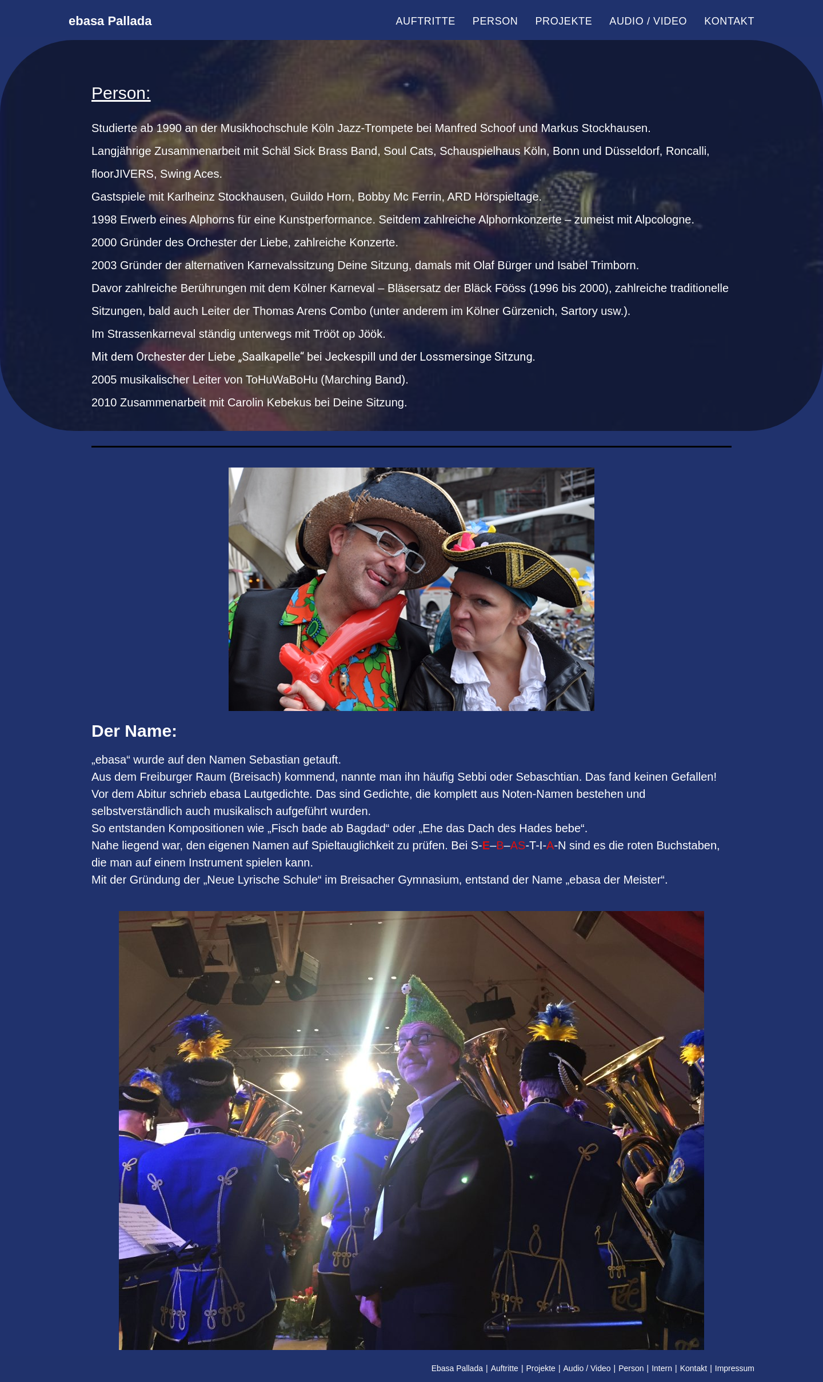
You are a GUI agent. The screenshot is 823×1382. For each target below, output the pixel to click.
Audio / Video (587, 1368)
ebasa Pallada (129, 21)
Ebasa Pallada (457, 1368)
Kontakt (693, 1368)
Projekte (541, 1368)
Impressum (734, 1368)
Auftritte (504, 1368)
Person (631, 1368)
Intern (662, 1368)
